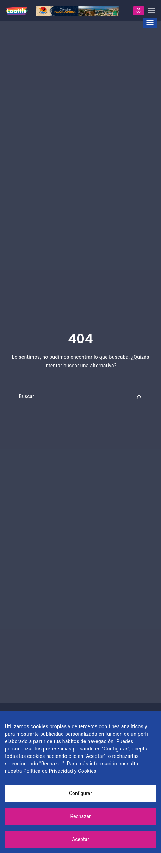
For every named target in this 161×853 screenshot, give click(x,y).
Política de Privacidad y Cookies (59, 771)
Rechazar (80, 816)
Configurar (80, 793)
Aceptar (80, 839)
